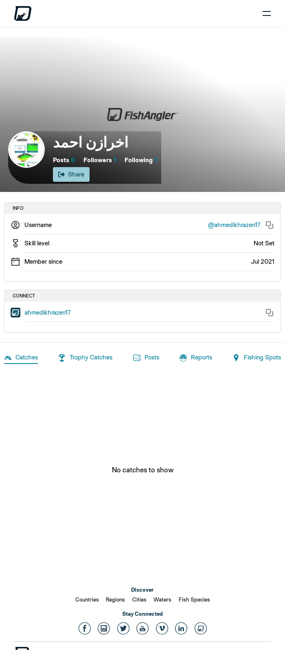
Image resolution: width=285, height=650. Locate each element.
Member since (43, 261)
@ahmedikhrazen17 (234, 224)
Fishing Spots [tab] (256, 358)
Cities (139, 599)
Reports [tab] (196, 358)
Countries (87, 599)
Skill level (36, 243)
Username (38, 224)
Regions (115, 599)
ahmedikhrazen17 (47, 312)
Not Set (264, 243)
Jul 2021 (262, 261)
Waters (162, 599)
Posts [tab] (146, 358)
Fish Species (194, 599)
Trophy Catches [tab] (85, 358)
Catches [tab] (21, 358)
